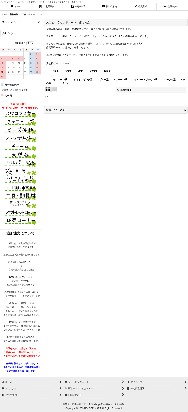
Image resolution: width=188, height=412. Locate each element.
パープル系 (170, 79)
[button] (116, 110)
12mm (107, 71)
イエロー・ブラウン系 (145, 79)
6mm (67, 63)
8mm (80, 71)
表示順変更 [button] (124, 89)
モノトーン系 (60, 79)
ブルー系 (104, 79)
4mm (56, 71)
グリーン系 (121, 79)
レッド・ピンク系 (83, 79)
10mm (93, 71)
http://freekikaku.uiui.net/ (109, 404)
